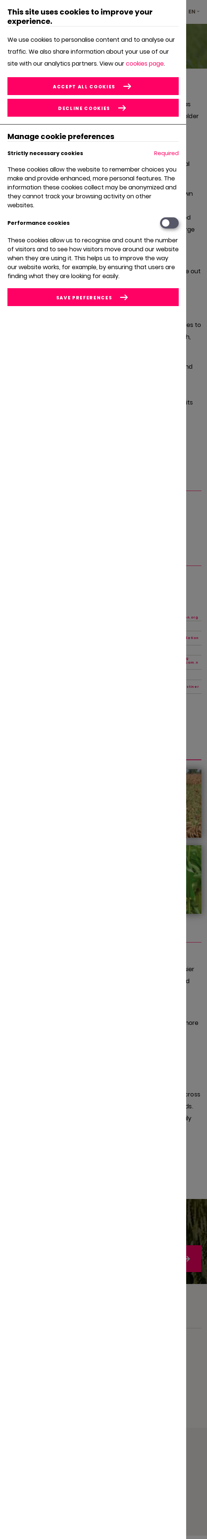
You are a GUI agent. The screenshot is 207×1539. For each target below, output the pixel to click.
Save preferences (84, 298)
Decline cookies (84, 108)
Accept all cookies (84, 87)
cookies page (145, 63)
